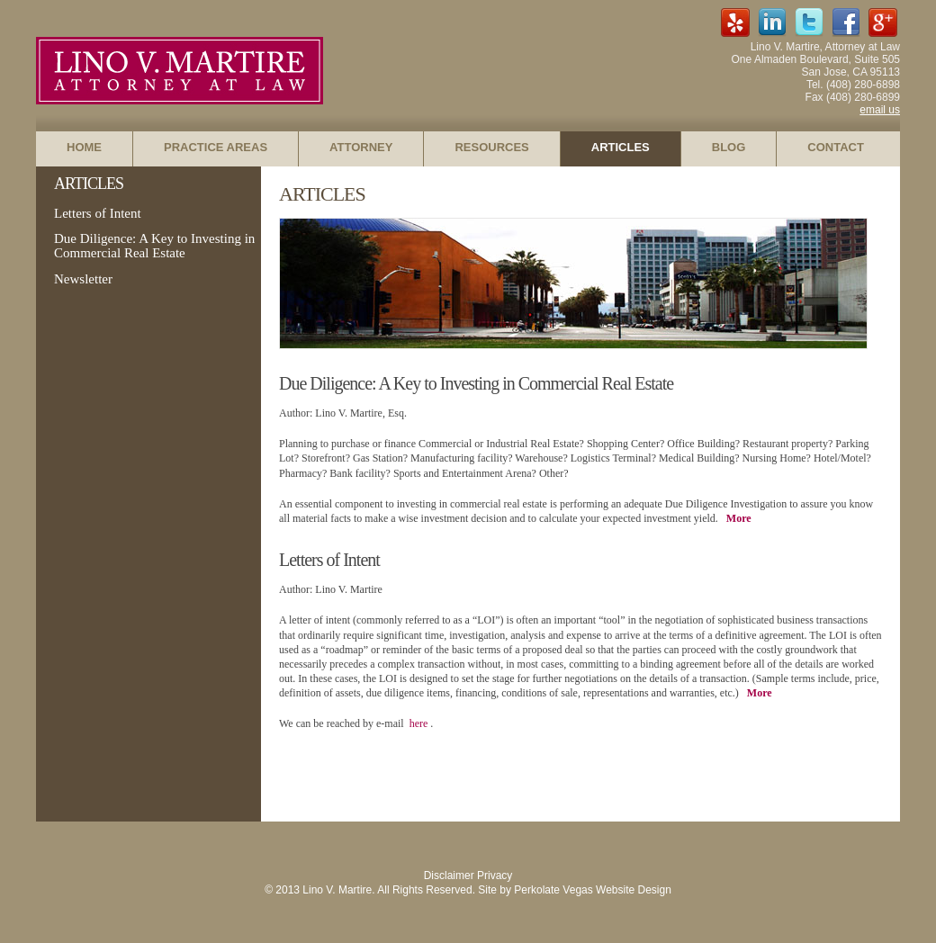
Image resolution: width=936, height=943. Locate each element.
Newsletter (83, 279)
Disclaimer (449, 875)
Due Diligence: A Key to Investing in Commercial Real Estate (154, 245)
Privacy (494, 875)
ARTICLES (620, 147)
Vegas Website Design (616, 890)
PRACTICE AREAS (215, 147)
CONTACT (835, 147)
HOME (84, 147)
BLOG (729, 147)
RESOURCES (491, 147)
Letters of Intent (97, 213)
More (739, 518)
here (420, 723)
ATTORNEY (360, 147)
